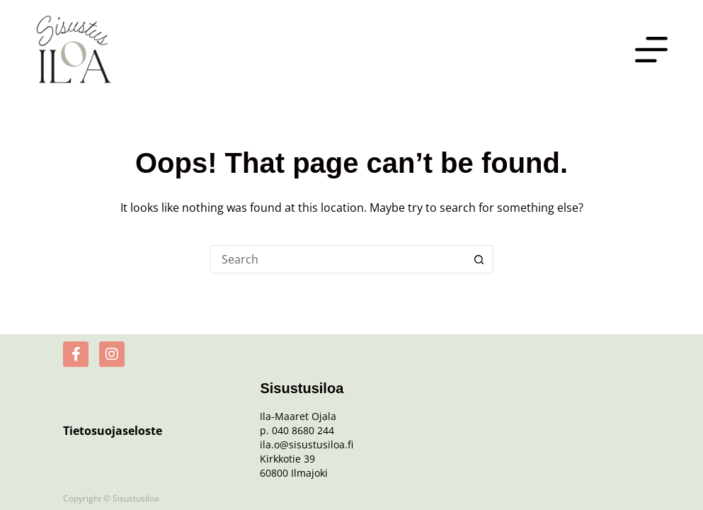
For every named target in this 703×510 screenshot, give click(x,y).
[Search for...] (337, 259)
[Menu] (651, 49)
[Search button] (479, 259)
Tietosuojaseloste (112, 430)
